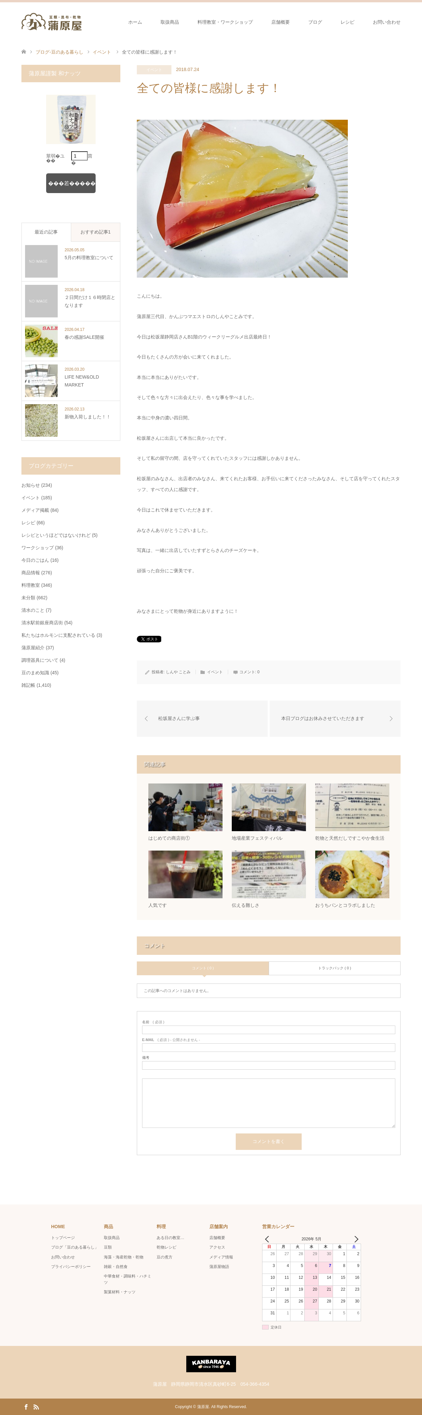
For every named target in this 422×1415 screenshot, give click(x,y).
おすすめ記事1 (95, 232)
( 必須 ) (153, 1022)
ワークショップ (37, 547)
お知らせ (30, 485)
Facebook (26, 1406)
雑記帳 (28, 685)
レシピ (347, 22)
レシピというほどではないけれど (56, 535)
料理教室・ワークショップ (225, 22)
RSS (36, 1406)
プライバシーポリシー (71, 1266)
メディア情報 (221, 1257)
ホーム (135, 22)
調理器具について (39, 660)
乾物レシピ (166, 1247)
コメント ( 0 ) (203, 968)
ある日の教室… (170, 1237)
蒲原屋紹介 (33, 647)
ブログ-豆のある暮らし (59, 52)
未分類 (28, 597)
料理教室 (30, 585)
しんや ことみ (178, 672)
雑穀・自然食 (116, 1266)
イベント (154, 69)
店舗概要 (280, 22)
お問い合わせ (387, 22)
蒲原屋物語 (219, 1266)
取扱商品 (170, 22)
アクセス (217, 1247)
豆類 (108, 1247)
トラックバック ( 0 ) (334, 968)
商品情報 (30, 572)
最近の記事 (46, 232)
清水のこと (33, 610)
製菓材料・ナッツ (120, 1292)
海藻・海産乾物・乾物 (123, 1257)
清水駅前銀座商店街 (42, 622)
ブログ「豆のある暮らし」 (75, 1247)
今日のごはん (35, 560)
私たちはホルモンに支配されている (58, 635)
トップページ (63, 1237)
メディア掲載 (35, 510)
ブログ (315, 22)
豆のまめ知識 (35, 672)
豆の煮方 (164, 1257)
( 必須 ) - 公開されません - (171, 1040)
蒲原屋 (203, 1406)
